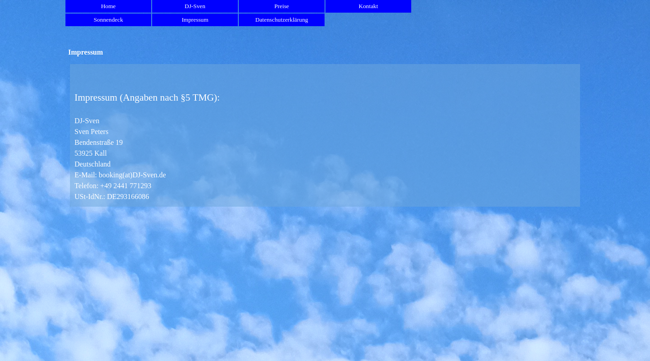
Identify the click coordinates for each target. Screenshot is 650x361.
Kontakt (368, 6)
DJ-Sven (195, 6)
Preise (281, 6)
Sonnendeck (108, 19)
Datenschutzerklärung (281, 19)
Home (108, 6)
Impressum (194, 19)
